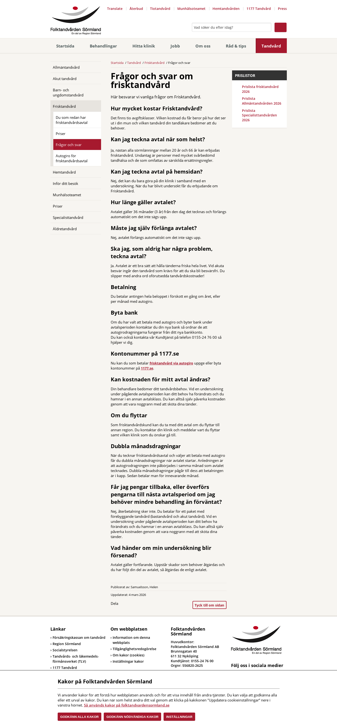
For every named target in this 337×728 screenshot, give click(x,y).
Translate (115, 8)
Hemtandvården (226, 8)
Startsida (65, 46)
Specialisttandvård (68, 217)
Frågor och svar (69, 144)
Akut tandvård (64, 78)
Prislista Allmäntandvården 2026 (261, 101)
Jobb (175, 46)
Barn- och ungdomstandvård (68, 92)
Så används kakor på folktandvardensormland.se (127, 705)
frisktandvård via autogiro (171, 363)
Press (282, 8)
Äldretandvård (65, 228)
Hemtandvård (64, 172)
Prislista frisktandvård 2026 (260, 89)
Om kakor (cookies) (128, 655)
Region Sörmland (65, 643)
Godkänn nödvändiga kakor (132, 717)
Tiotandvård (160, 8)
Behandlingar (103, 46)
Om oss (202, 46)
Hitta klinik (143, 46)
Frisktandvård (64, 106)
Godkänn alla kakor (79, 717)
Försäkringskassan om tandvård (77, 637)
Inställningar (179, 717)
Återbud (136, 8)
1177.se (147, 368)
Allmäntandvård (66, 67)
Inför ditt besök (65, 183)
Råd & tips (236, 46)
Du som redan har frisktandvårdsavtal (72, 120)
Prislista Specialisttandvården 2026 (259, 115)
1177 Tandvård (259, 8)
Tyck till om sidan (209, 605)
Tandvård (271, 46)
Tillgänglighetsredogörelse (134, 649)
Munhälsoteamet (191, 8)
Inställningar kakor (128, 661)
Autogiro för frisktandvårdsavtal (72, 158)
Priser (60, 133)
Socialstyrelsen (63, 650)
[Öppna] (94, 89)
